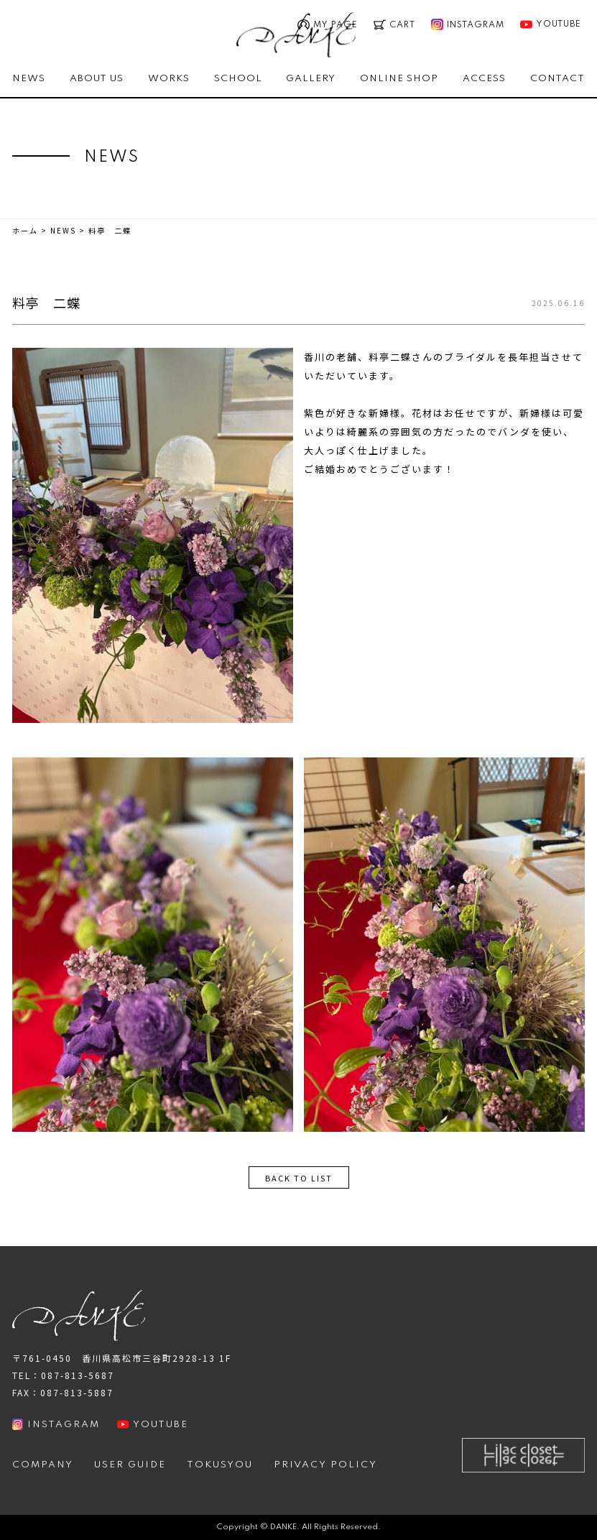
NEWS (28, 78)
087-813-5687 (77, 1375)
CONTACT (557, 78)
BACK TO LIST (299, 1178)
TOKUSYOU (220, 1465)
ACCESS (484, 78)
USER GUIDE (130, 1465)
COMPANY (42, 1465)
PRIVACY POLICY (325, 1465)
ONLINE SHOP (399, 78)
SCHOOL (238, 78)
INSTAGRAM (56, 1424)
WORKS (169, 78)
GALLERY (310, 78)
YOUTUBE (550, 25)
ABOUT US (97, 78)
